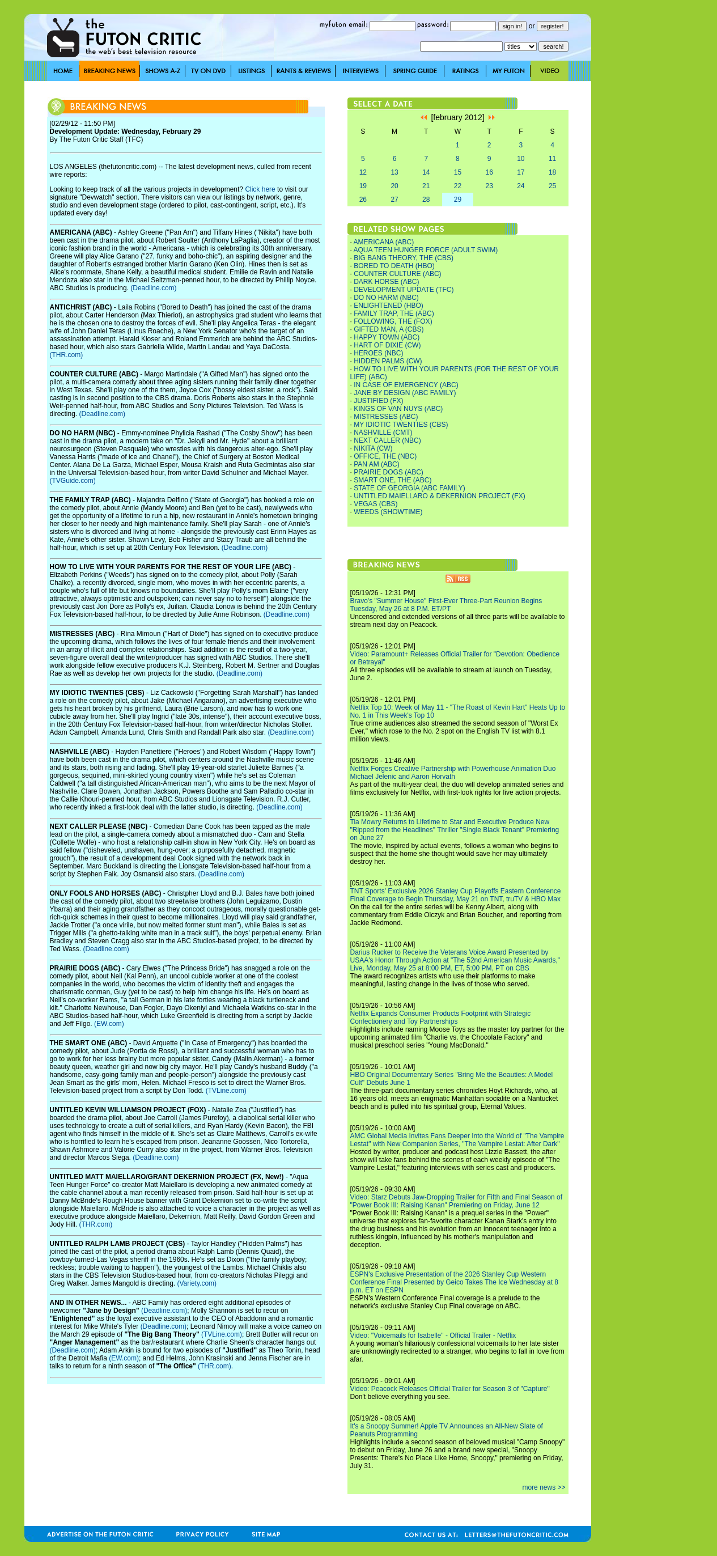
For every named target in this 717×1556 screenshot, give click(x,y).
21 (426, 186)
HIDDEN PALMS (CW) (388, 361)
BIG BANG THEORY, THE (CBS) (403, 258)
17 (520, 172)
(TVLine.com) (226, 1091)
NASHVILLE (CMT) (383, 432)
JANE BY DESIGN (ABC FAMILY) (405, 393)
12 (363, 172)
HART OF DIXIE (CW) (387, 345)
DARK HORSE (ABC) (386, 282)
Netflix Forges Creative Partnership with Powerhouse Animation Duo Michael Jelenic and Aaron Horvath (453, 773)
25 (552, 186)
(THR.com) (66, 355)
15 (457, 172)
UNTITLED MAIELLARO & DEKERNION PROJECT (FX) (439, 496)
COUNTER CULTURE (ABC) (397, 274)
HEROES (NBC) (378, 353)
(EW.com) (109, 1024)
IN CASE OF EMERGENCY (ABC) (406, 385)
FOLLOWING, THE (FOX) (393, 321)
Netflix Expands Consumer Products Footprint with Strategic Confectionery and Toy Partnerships (440, 1017)
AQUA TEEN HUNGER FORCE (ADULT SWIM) (426, 250)
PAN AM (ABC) (376, 464)
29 (457, 199)
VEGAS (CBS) (375, 504)
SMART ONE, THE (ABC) (392, 480)
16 (489, 172)
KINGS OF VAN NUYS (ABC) (398, 409)
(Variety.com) (197, 1283)
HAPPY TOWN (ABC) (386, 337)
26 (363, 199)
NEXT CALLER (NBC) (387, 440)
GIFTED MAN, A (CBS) (388, 329)
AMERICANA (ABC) (384, 242)
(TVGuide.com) (73, 481)
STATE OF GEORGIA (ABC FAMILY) (409, 488)
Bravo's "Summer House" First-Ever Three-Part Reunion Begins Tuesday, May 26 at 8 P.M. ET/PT (446, 605)
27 (394, 199)
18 (552, 172)
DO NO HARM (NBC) (386, 298)
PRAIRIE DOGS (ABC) (388, 472)
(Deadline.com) (153, 288)
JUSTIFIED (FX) (378, 401)
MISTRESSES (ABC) (386, 417)
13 (394, 172)
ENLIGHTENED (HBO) (388, 305)
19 (363, 186)
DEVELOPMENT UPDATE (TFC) (403, 290)
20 (394, 186)
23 (489, 186)
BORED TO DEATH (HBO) (394, 266)
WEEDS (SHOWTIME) (388, 512)
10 (520, 159)
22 (457, 186)
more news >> (543, 1487)
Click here (260, 189)
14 (426, 172)
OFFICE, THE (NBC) (385, 456)
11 (552, 159)
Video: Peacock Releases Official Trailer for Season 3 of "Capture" (450, 1389)
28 (426, 199)
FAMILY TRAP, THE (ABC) (394, 313)
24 (520, 186)
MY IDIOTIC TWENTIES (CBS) (401, 425)
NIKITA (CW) (373, 448)
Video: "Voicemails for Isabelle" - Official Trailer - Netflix (433, 1335)
